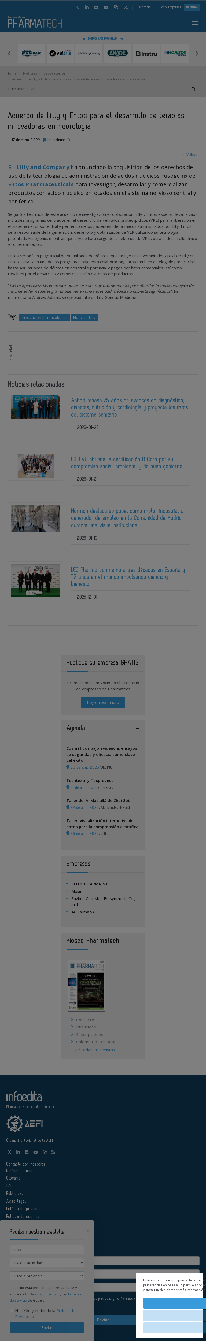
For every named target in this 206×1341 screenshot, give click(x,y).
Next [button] (197, 53)
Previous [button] (9, 53)
